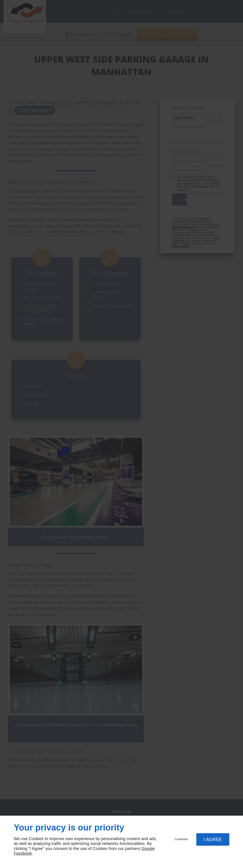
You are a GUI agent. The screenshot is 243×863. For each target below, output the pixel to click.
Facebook (23, 853)
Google (148, 848)
